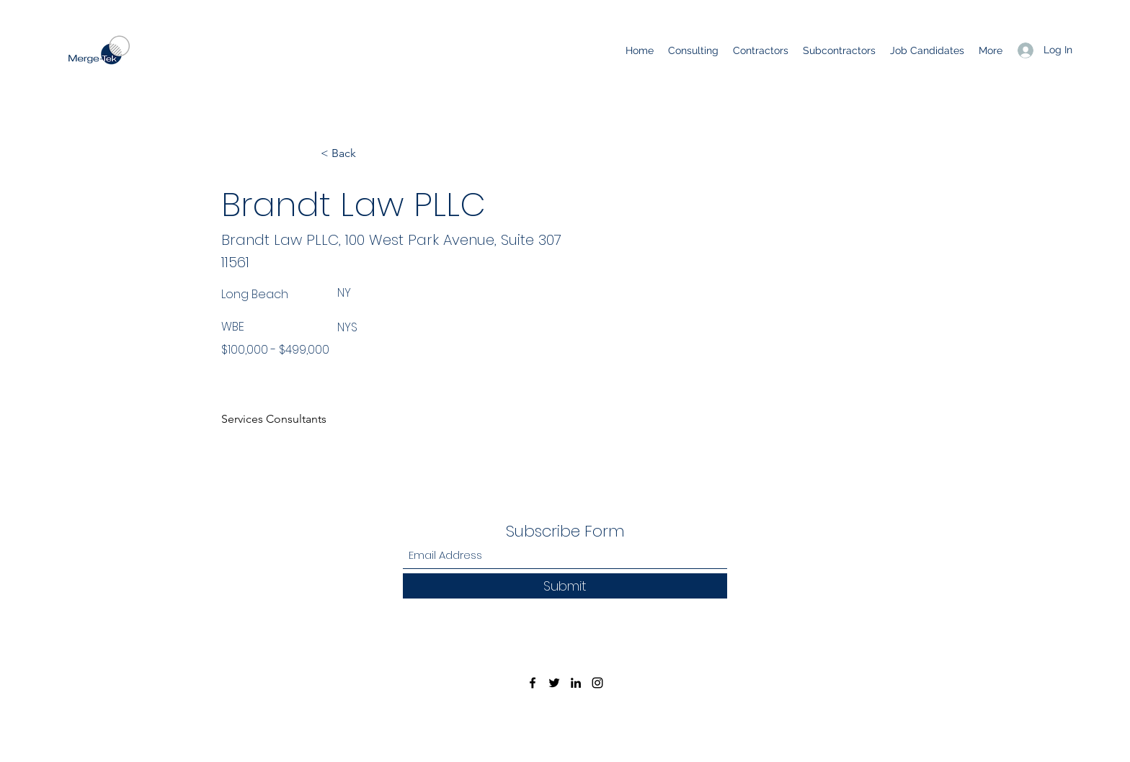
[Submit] (565, 586)
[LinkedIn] (576, 683)
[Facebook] (532, 683)
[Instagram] (597, 683)
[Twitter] (554, 683)
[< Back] (368, 153)
